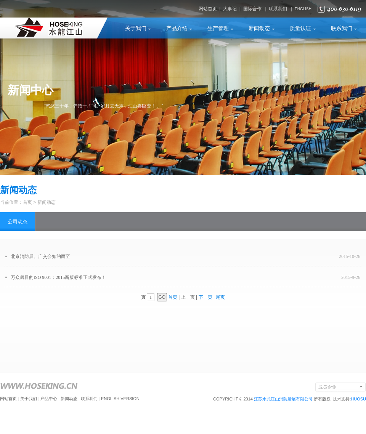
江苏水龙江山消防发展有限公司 (283, 399)
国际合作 (252, 8)
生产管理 (218, 28)
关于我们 (135, 28)
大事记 (230, 8)
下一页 (205, 297)
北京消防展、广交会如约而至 (40, 256)
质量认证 (300, 28)
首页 (27, 202)
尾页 (220, 297)
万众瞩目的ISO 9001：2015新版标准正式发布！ (58, 277)
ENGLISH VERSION (120, 398)
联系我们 (278, 8)
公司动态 (17, 221)
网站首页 (208, 8)
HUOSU (358, 399)
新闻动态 (259, 28)
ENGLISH (303, 9)
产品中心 (48, 398)
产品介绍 (177, 28)
